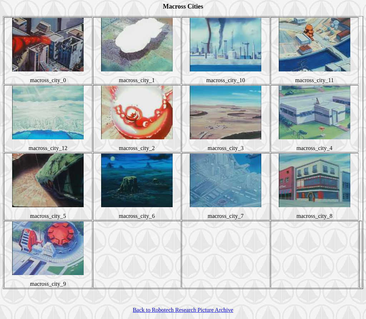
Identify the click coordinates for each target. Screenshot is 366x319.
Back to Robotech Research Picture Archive (183, 310)
